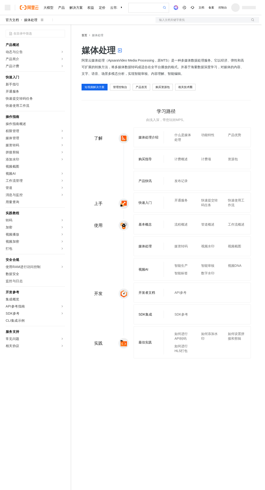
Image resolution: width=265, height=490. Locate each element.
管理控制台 (120, 87)
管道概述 (207, 224)
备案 (211, 7)
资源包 (233, 159)
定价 (102, 7)
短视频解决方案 (94, 87)
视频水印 (207, 246)
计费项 (206, 159)
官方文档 (12, 20)
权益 (90, 7)
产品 (61, 7)
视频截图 (234, 246)
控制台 (222, 7)
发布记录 (181, 181)
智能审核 (207, 265)
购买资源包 (163, 87)
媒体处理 (30, 20)
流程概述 (181, 224)
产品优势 (234, 135)
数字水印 (207, 273)
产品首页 (141, 87)
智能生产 (181, 265)
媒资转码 (181, 246)
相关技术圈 (185, 87)
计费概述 (181, 159)
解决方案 (76, 7)
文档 (201, 7)
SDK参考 (181, 314)
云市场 (115, 7)
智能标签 (181, 273)
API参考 (180, 292)
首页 (84, 35)
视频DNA (235, 265)
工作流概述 (236, 224)
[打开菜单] (7, 7)
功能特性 (207, 135)
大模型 (48, 7)
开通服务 (181, 200)
